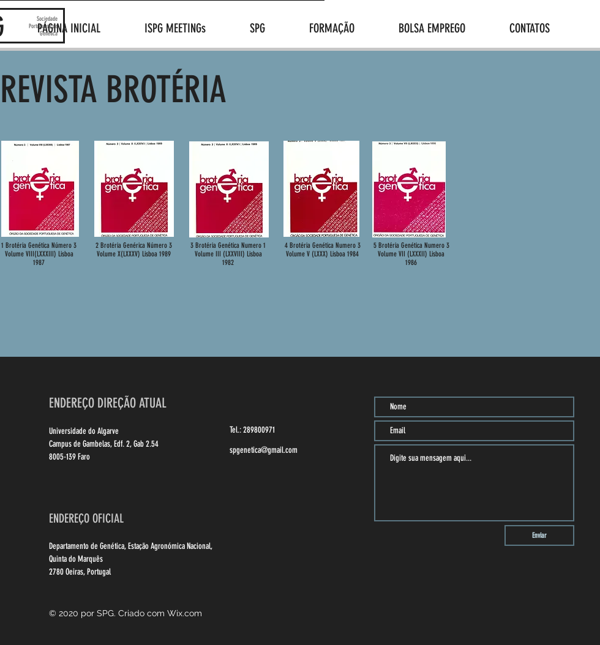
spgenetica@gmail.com (264, 450)
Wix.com (184, 613)
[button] (270, 28)
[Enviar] (539, 535)
